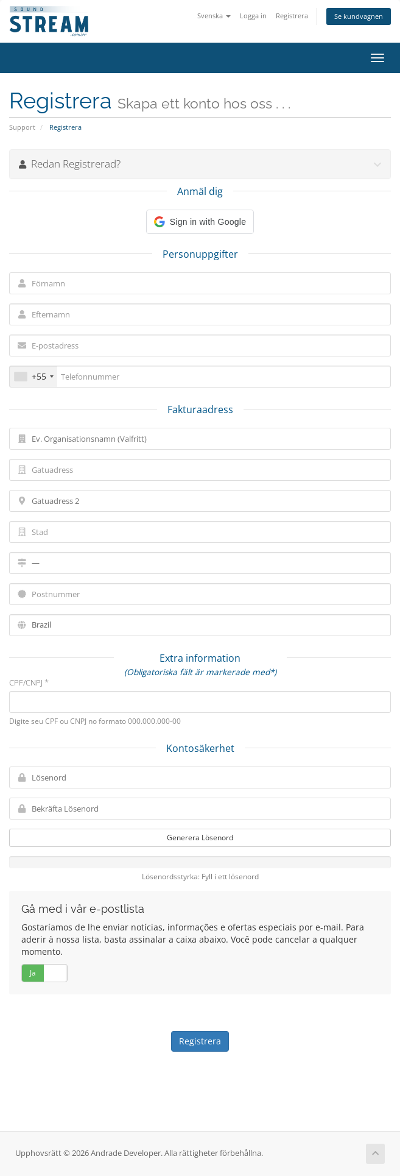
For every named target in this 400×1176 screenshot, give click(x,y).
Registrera (292, 15)
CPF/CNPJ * (29, 682)
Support (22, 127)
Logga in (253, 15)
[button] (200, 222)
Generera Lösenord (200, 837)
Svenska (214, 15)
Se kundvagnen (358, 16)
